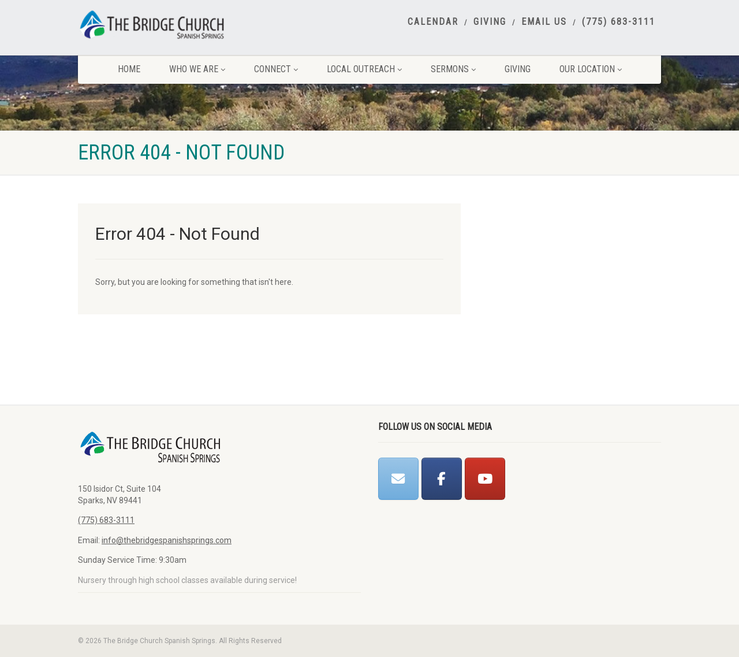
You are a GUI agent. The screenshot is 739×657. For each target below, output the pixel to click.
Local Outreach (364, 69)
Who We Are (197, 69)
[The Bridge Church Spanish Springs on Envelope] (398, 479)
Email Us (544, 22)
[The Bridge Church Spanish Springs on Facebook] (441, 479)
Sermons (453, 69)
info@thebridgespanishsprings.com (167, 540)
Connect (276, 69)
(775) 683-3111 (618, 22)
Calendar (433, 22)
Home (129, 69)
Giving (489, 22)
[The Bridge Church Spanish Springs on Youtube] (485, 479)
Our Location (590, 69)
